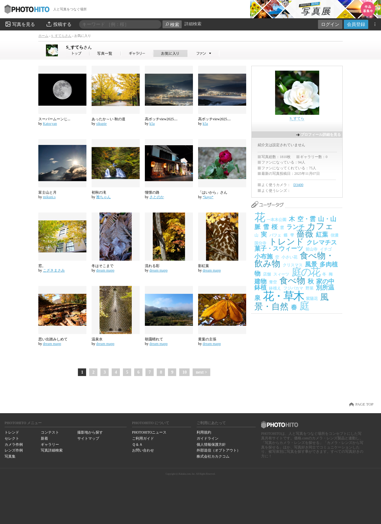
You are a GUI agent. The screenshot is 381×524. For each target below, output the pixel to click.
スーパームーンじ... (54, 119)
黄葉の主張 (207, 339)
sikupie (101, 123)
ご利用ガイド (143, 438)
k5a (152, 123)
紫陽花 (312, 298)
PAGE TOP (364, 404)
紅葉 (322, 234)
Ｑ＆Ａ (137, 444)
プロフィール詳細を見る (321, 134)
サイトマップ (88, 438)
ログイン (330, 24)
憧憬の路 (152, 192)
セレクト (12, 438)
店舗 (267, 274)
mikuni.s (49, 197)
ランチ (295, 226)
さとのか (156, 197)
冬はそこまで (103, 266)
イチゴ (326, 249)
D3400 (298, 185)
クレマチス (321, 242)
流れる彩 (152, 266)
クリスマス (292, 265)
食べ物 (292, 280)
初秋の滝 (99, 192)
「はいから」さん (212, 192)
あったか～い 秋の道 (108, 119)
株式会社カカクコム (213, 456)
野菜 (309, 288)
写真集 (10, 456)
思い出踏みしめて (53, 339)
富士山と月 (47, 192)
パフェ (275, 235)
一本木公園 (276, 219)
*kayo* (208, 197)
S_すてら (79, 47)
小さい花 (289, 257)
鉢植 (260, 287)
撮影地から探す (90, 432)
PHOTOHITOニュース (149, 432)
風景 (311, 264)
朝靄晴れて (154, 339)
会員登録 (356, 24)
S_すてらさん (61, 35)
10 (184, 372)
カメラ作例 (14, 444)
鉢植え (275, 288)
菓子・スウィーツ (278, 248)
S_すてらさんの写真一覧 (105, 53)
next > (201, 372)
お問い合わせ (143, 450)
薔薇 (304, 233)
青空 (273, 282)
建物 (260, 281)
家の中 (325, 281)
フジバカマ (293, 288)
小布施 (263, 256)
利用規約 (204, 432)
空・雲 (306, 219)
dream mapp (105, 270)
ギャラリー (50, 444)
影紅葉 (203, 266)
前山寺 (311, 249)
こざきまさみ (54, 270)
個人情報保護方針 (211, 444)
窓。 (42, 266)
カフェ (320, 226)
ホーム (43, 35)
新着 (44, 438)
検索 (172, 24)
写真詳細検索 (52, 450)
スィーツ (281, 274)
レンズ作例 (14, 450)
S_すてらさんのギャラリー (137, 53)
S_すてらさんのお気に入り (170, 53)
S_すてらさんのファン (203, 53)
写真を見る (20, 24)
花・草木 (283, 296)
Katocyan (50, 123)
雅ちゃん (103, 197)
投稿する (59, 24)
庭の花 (306, 272)
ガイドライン (207, 438)
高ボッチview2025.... (161, 119)
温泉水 (97, 339)
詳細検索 (192, 24)
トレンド (286, 241)
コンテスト (50, 432)
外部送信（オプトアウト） (218, 450)
